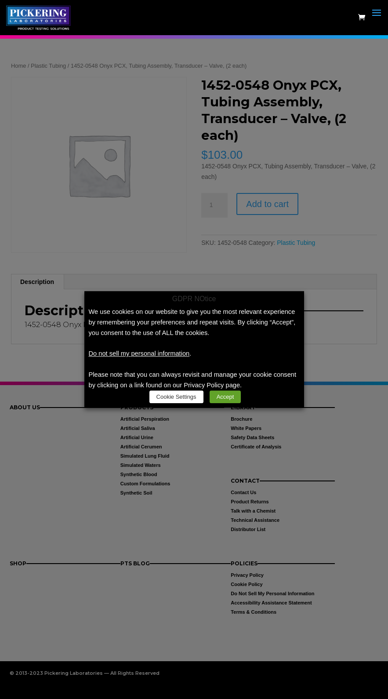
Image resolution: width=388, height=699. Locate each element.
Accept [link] (225, 397)
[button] (377, 23)
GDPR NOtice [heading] (194, 298)
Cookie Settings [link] (176, 397)
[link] (40, 17)
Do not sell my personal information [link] (139, 353)
